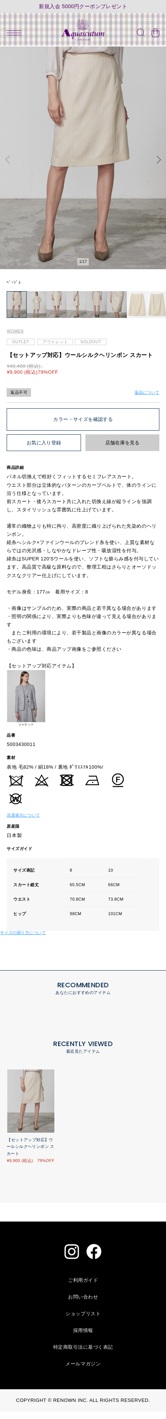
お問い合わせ (83, 1304)
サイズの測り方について (22, 940)
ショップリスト (83, 1321)
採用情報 (83, 1338)
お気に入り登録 (44, 450)
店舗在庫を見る (122, 450)
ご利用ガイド (83, 1287)
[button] (9, 159)
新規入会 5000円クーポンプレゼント (83, 6)
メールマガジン (83, 1371)
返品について (147, 400)
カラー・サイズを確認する (83, 427)
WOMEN (15, 339)
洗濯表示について (23, 822)
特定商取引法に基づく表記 (83, 1354)
